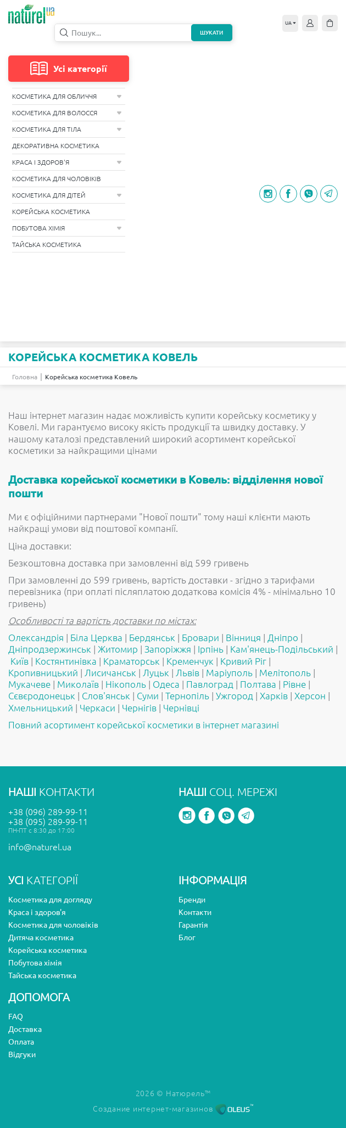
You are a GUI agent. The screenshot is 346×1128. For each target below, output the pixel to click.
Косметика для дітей (67, 195)
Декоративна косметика (55, 145)
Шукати (211, 33)
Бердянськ (152, 637)
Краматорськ (131, 661)
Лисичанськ (110, 672)
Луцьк (156, 672)
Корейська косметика (51, 211)
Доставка (25, 1029)
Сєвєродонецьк (41, 696)
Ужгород (234, 696)
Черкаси (97, 708)
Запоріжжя (167, 649)
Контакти (194, 912)
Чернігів (139, 708)
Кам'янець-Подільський (281, 649)
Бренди (191, 899)
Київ (19, 661)
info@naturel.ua (39, 847)
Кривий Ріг (243, 661)
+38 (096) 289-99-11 (48, 812)
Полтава (258, 684)
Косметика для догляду (50, 899)
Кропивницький (43, 672)
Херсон (310, 696)
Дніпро (282, 637)
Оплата (21, 1041)
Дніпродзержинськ (49, 649)
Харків (274, 696)
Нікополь (125, 684)
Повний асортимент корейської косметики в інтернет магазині (143, 725)
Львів (187, 672)
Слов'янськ (106, 696)
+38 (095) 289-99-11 (48, 822)
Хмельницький (40, 708)
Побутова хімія (67, 228)
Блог (187, 937)
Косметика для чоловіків (56, 178)
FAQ (15, 1016)
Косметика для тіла (67, 129)
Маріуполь (229, 672)
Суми (148, 696)
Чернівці (181, 708)
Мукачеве (29, 684)
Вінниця (243, 637)
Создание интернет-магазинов (173, 1108)
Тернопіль (187, 696)
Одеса (166, 684)
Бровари (200, 637)
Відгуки (22, 1054)
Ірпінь (211, 649)
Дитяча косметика (41, 937)
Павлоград (209, 684)
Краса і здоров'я (67, 162)
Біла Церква (96, 637)
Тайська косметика (46, 244)
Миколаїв (78, 684)
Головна (24, 376)
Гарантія (193, 925)
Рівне (294, 684)
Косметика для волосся (67, 112)
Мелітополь (285, 672)
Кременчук (190, 661)
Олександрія (36, 637)
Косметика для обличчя (67, 96)
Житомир (118, 649)
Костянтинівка (66, 661)
